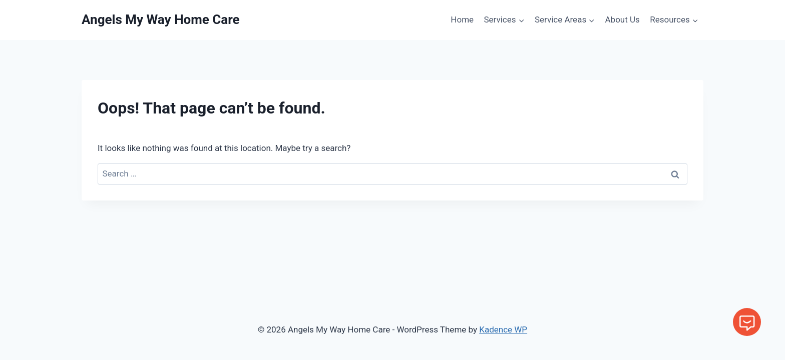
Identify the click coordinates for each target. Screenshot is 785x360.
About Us (622, 19)
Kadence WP (503, 329)
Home (462, 19)
